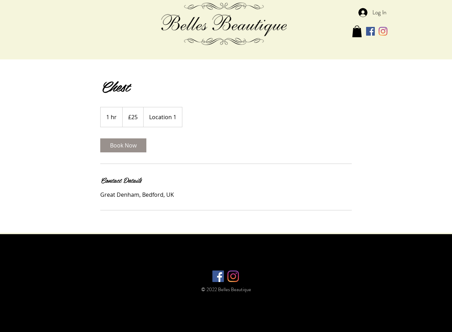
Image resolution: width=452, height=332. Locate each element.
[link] (123, 145)
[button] (357, 31)
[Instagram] (383, 31)
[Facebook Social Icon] (370, 31)
